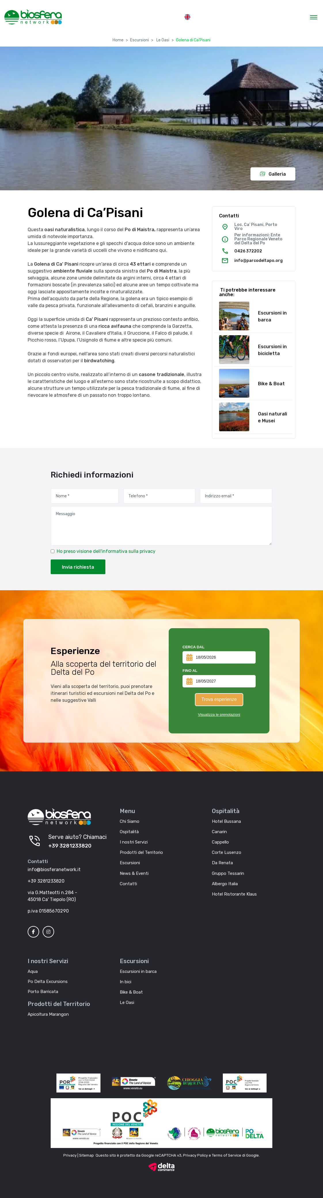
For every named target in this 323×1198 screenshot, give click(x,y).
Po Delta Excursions (48, 981)
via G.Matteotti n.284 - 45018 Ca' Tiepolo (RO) (52, 896)
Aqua (33, 971)
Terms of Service (226, 1155)
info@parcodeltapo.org (258, 260)
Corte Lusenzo (226, 852)
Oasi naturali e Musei (272, 417)
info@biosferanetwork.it (54, 869)
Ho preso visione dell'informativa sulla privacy (106, 551)
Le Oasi (162, 40)
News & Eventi (134, 873)
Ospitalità (129, 831)
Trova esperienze (219, 699)
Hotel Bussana (226, 821)
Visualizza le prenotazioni (219, 714)
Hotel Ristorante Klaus (234, 894)
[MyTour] (33, 17)
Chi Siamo (129, 821)
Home (118, 40)
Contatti (128, 883)
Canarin (219, 831)
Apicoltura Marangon (48, 1014)
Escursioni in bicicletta (272, 350)
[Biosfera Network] (59, 816)
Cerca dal (193, 647)
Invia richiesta (78, 567)
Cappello (220, 842)
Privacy (70, 1155)
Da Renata (222, 862)
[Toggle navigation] (314, 17)
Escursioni (139, 40)
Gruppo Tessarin (228, 873)
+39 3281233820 (70, 846)
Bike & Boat (271, 383)
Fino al (190, 670)
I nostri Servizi (134, 842)
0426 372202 (248, 251)
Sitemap (86, 1155)
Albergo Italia (225, 883)
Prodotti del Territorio (141, 852)
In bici (125, 981)
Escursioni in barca (272, 316)
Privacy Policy (195, 1155)
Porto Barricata (43, 991)
